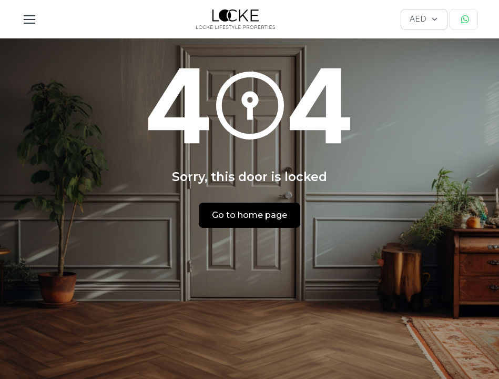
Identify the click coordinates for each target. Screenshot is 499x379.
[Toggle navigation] (29, 19)
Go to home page (249, 215)
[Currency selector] (424, 19)
